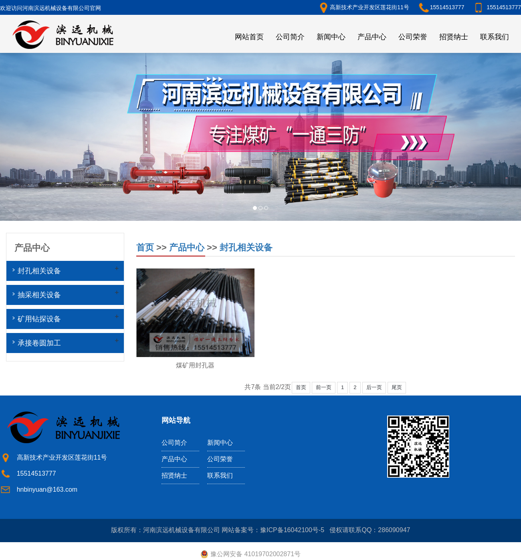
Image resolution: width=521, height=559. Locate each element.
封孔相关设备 (246, 247)
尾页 (397, 387)
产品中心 (371, 37)
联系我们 (494, 37)
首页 (145, 247)
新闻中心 (331, 37)
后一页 (374, 387)
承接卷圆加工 (39, 343)
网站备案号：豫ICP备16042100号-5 (273, 530)
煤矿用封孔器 (195, 365)
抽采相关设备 (39, 295)
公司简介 (290, 37)
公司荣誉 (412, 37)
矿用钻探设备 (39, 319)
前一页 (323, 387)
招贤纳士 (453, 37)
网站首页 (249, 37)
